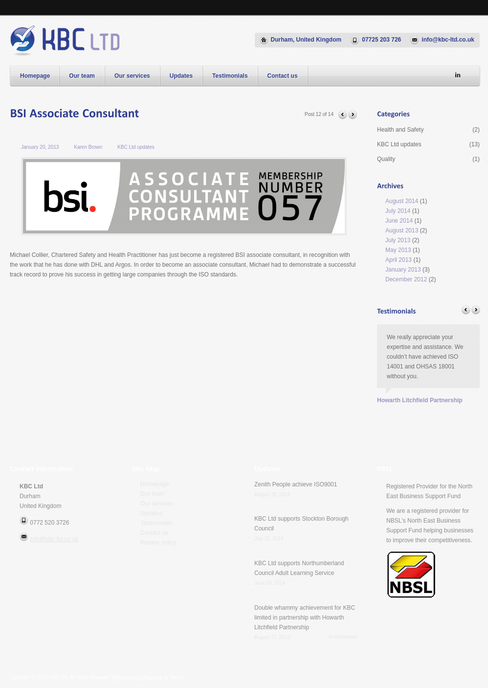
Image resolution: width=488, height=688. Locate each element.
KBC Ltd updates (136, 147)
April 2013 (398, 259)
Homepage (35, 75)
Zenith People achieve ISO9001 (295, 484)
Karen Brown (88, 147)
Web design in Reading (136, 677)
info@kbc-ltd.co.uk (54, 539)
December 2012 (406, 279)
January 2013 (403, 269)
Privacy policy (158, 542)
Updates (181, 75)
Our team (82, 75)
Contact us (282, 75)
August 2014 (401, 201)
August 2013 (401, 230)
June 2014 (399, 220)
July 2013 (397, 240)
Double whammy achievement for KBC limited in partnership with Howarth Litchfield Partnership (304, 617)
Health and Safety (428, 130)
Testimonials (229, 75)
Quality (428, 159)
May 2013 (398, 250)
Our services (132, 75)
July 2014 (397, 210)
